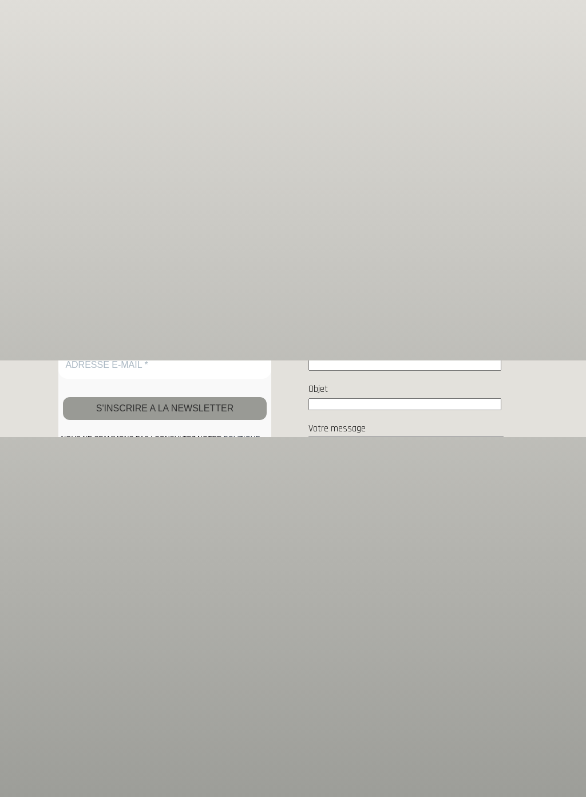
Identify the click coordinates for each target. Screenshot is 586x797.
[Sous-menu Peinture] (483, 14)
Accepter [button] (293, 777)
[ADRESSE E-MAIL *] (164, 365)
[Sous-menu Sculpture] (559, 14)
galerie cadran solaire (88, 14)
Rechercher (505, 171)
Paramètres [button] (507, 752)
